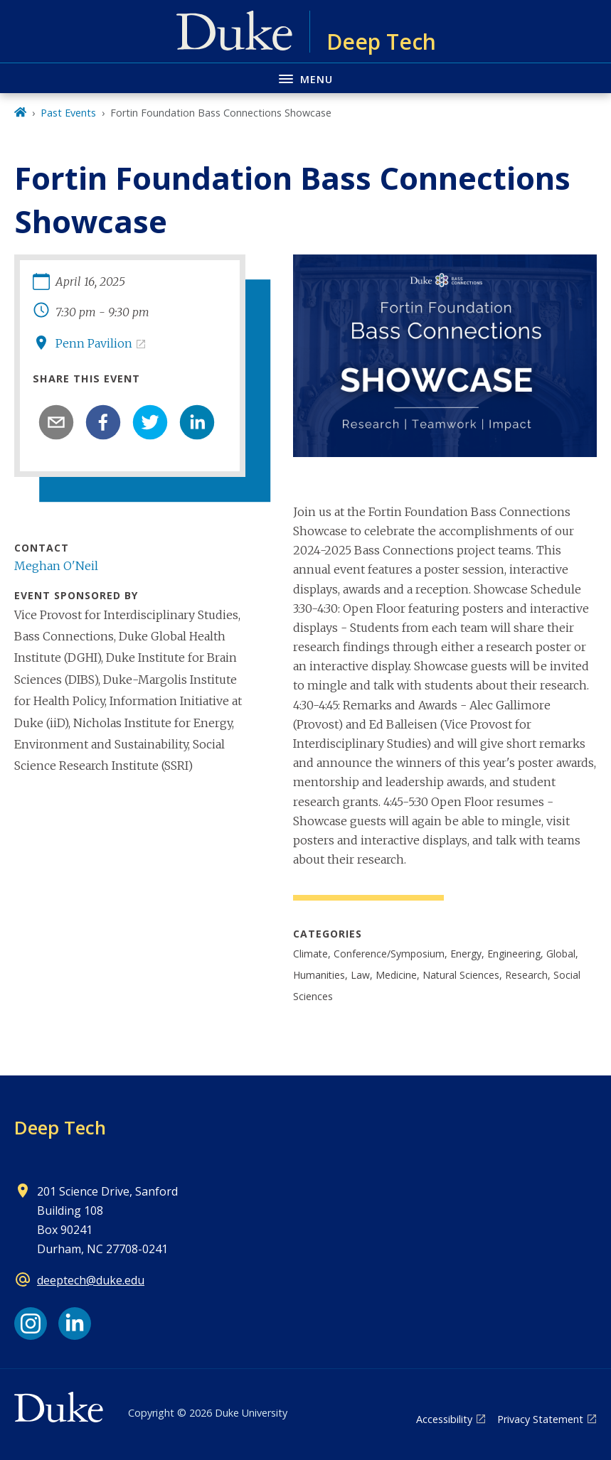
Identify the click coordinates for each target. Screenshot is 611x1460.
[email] (56, 422)
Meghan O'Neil (56, 566)
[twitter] (150, 422)
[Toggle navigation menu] (305, 78)
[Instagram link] (30, 1323)
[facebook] (103, 422)
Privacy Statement (540, 1419)
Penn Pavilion (93, 343)
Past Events (68, 112)
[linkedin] (197, 422)
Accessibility (444, 1419)
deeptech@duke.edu (90, 1280)
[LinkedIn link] (74, 1323)
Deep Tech (60, 1127)
